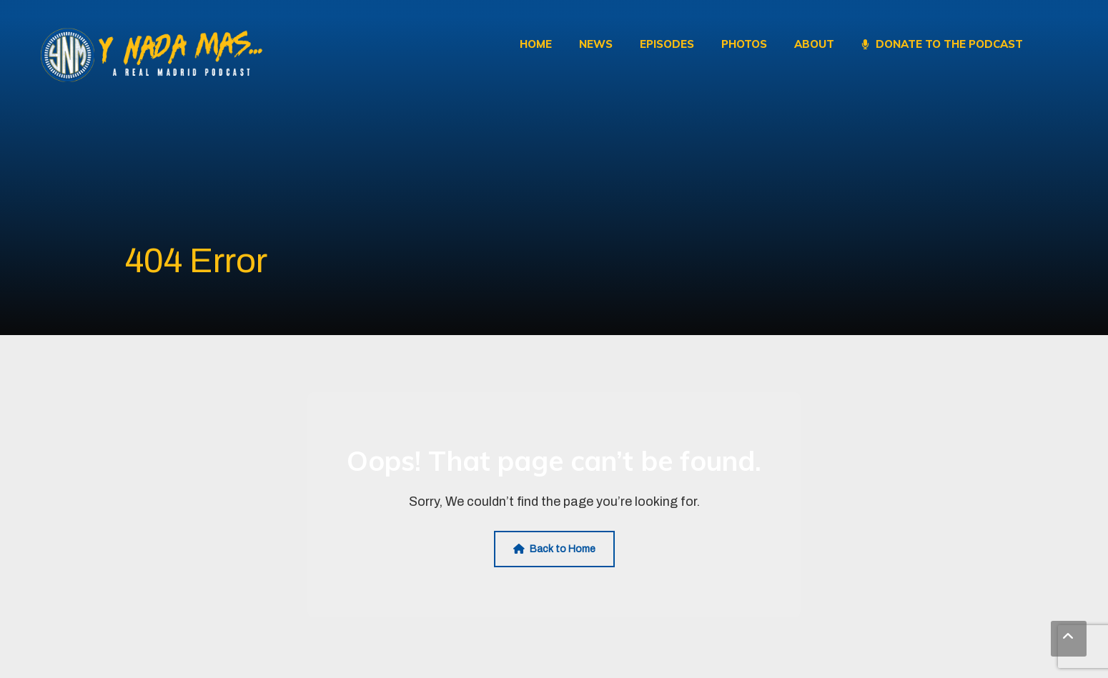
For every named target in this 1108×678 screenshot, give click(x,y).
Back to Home (554, 549)
